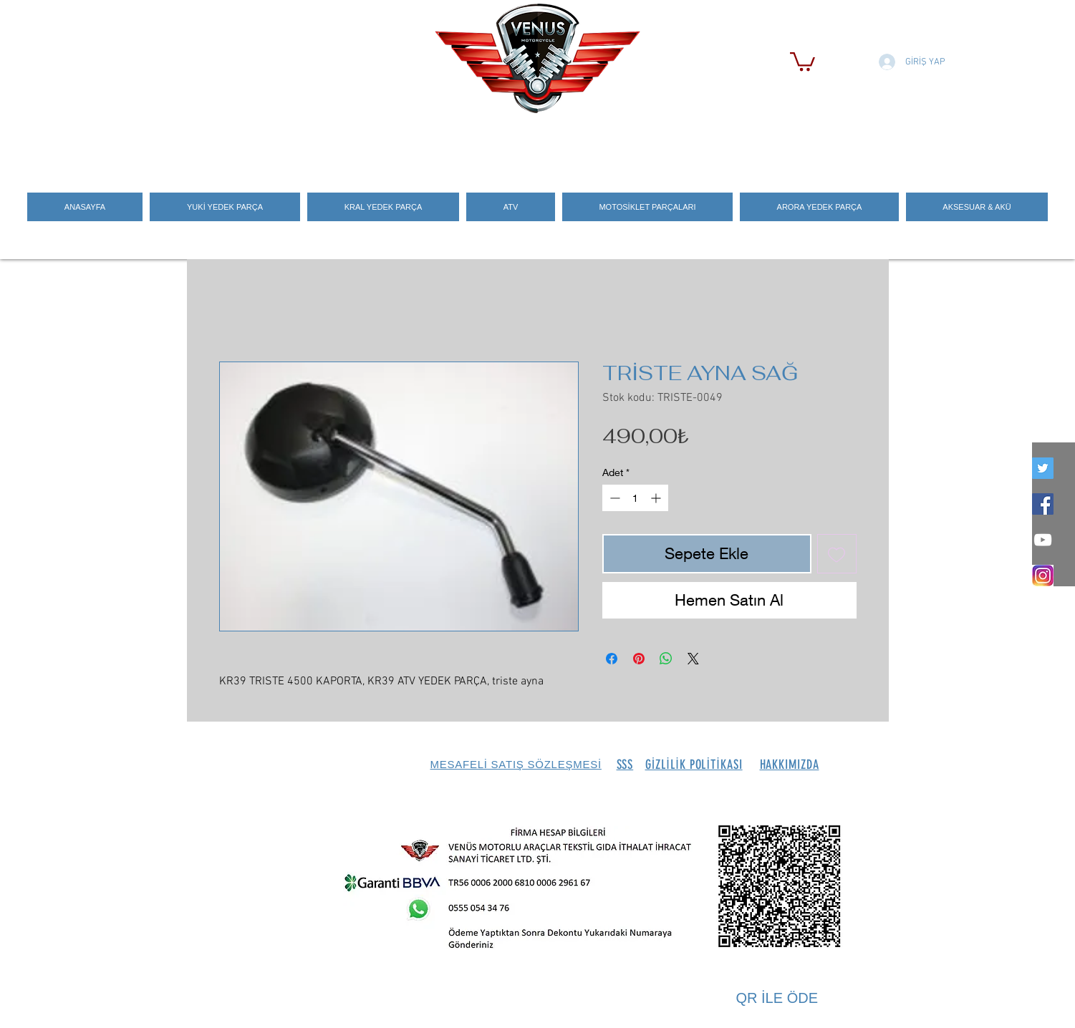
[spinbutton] (635, 497)
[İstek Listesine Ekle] (837, 553)
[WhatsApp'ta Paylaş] (666, 658)
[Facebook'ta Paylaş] (611, 658)
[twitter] (1043, 468)
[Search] (874, 144)
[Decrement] (613, 497)
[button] (802, 60)
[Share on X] (693, 658)
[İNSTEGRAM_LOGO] (1043, 575)
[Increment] (657, 497)
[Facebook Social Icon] (1043, 504)
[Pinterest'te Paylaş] (638, 658)
